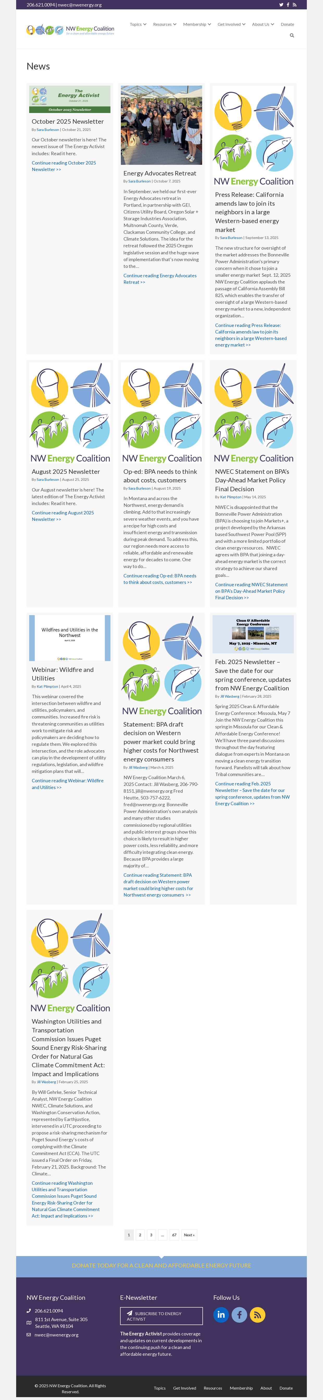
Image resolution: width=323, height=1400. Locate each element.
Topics (160, 1391)
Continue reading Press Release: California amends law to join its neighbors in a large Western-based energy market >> (253, 335)
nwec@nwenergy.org (80, 5)
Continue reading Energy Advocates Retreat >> (161, 279)
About (266, 1391)
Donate (286, 1391)
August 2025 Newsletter (66, 472)
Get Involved (184, 1391)
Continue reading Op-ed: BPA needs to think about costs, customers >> (161, 579)
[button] (144, 24)
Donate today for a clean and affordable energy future (161, 1268)
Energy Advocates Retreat (159, 173)
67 (174, 1238)
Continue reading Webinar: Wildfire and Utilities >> (70, 785)
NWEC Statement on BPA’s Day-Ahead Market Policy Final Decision (252, 480)
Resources (213, 1391)
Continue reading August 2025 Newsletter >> (70, 516)
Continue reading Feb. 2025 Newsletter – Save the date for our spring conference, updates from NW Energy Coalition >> (253, 795)
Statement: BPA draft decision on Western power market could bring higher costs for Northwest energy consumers (161, 742)
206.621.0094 (41, 5)
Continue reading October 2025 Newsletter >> (70, 166)
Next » (189, 1238)
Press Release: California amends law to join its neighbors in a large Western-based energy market (249, 212)
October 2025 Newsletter (68, 121)
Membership (241, 1391)
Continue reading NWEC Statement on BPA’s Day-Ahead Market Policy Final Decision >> (253, 591)
